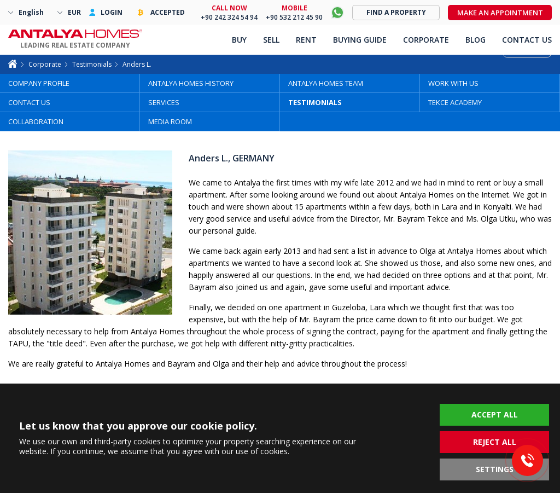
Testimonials (92, 64)
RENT (306, 39)
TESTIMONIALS (315, 102)
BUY (239, 39)
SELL (271, 39)
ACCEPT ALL (494, 414)
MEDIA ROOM (170, 121)
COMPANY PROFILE (38, 83)
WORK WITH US (453, 83)
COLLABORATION (35, 121)
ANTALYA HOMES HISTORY (191, 83)
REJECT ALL (494, 442)
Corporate (44, 64)
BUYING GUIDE (360, 39)
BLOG (475, 39)
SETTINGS (495, 469)
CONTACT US (29, 102)
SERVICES (163, 102)
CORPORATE (426, 39)
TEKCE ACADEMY (455, 102)
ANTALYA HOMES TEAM (325, 83)
